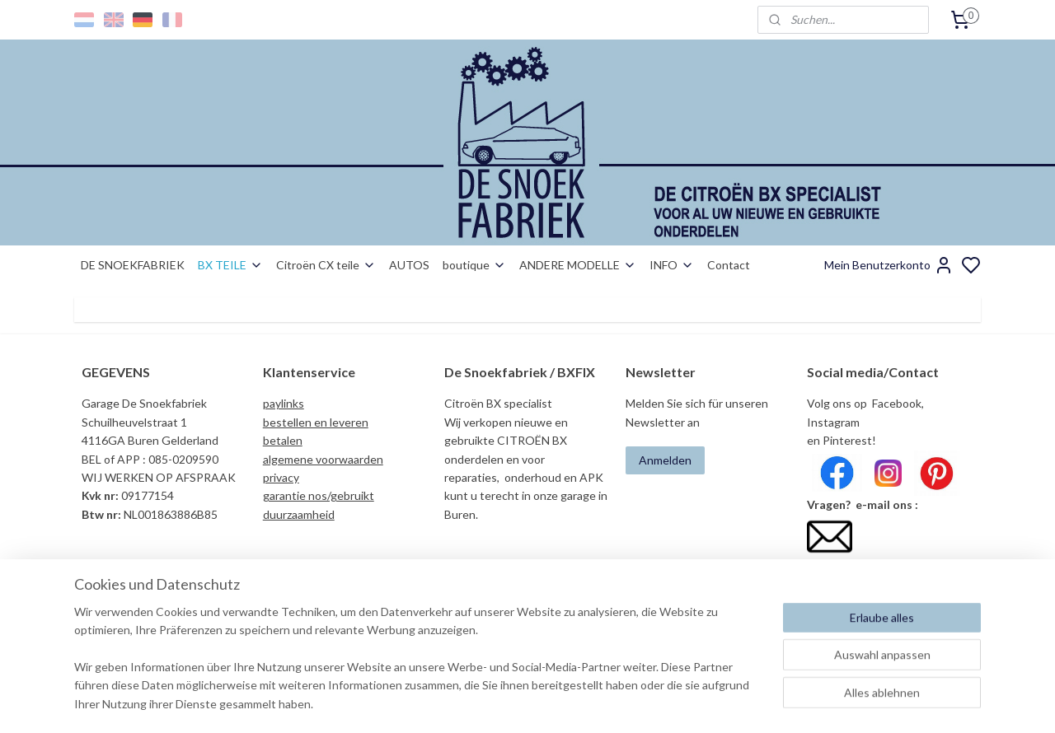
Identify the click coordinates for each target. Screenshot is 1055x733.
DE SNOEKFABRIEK (133, 265)
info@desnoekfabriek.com (878, 568)
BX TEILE (230, 265)
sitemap (585, 703)
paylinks (283, 403)
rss (614, 703)
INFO (671, 265)
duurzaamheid (299, 514)
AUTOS (409, 265)
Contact (728, 265)
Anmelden (665, 460)
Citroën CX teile (326, 265)
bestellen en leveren (315, 422)
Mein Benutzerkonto (889, 265)
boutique (474, 265)
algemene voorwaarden (323, 459)
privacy (281, 477)
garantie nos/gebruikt (318, 495)
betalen (282, 440)
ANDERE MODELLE (577, 265)
